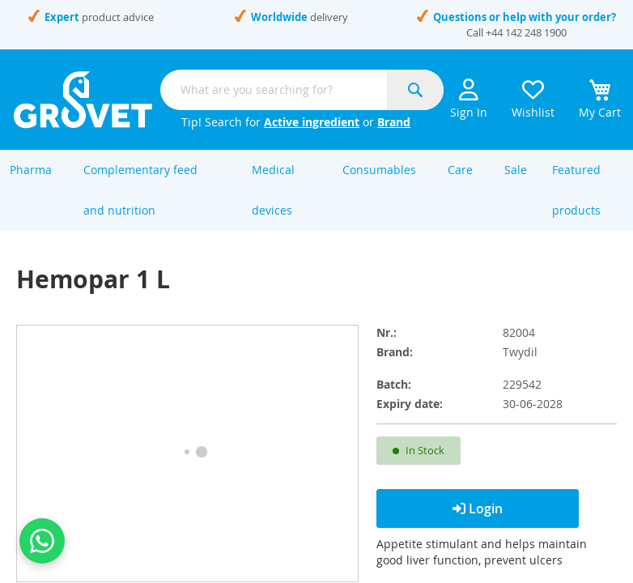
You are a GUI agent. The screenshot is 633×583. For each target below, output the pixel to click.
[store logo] (83, 99)
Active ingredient (311, 122)
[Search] (415, 90)
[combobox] (302, 90)
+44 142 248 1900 (526, 32)
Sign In (468, 99)
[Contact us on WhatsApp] (42, 541)
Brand (393, 122)
